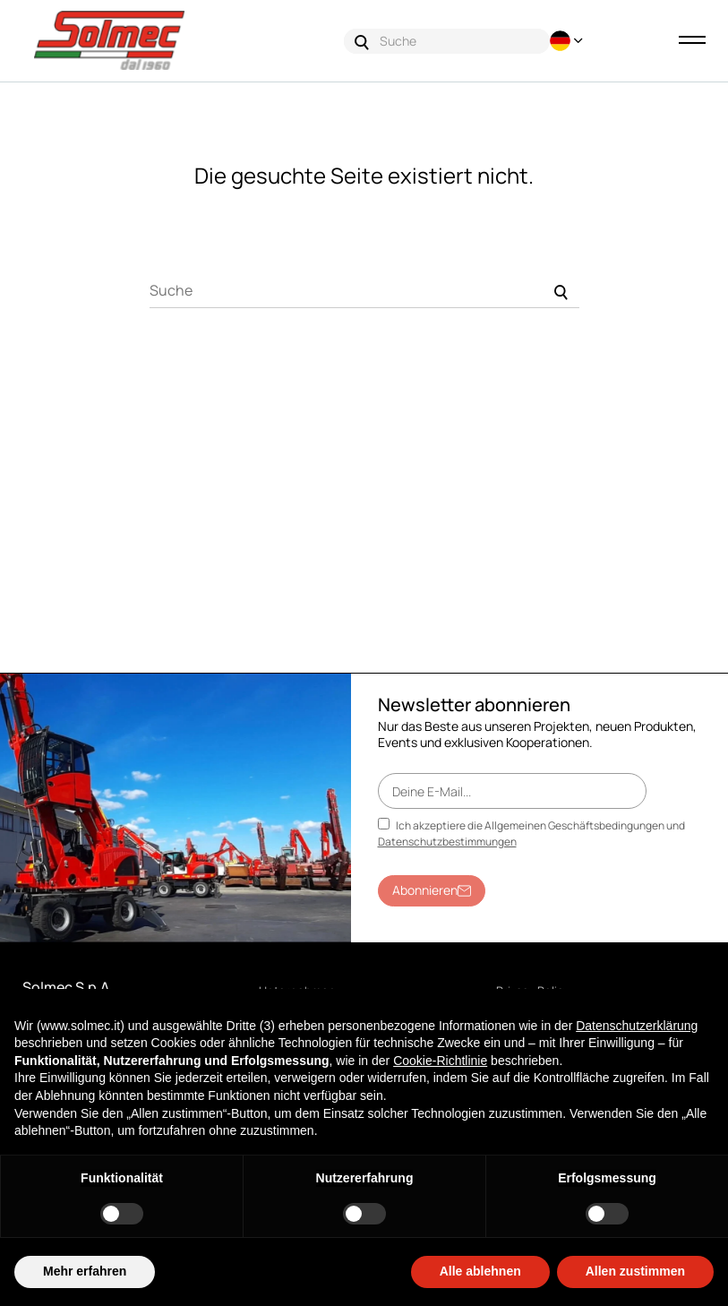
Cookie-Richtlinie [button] (440, 1060)
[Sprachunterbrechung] (568, 40)
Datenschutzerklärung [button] (637, 1025)
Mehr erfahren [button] (84, 1271)
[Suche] (364, 290)
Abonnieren (431, 889)
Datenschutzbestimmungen (447, 841)
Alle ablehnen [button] (480, 1271)
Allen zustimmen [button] (635, 1271)
